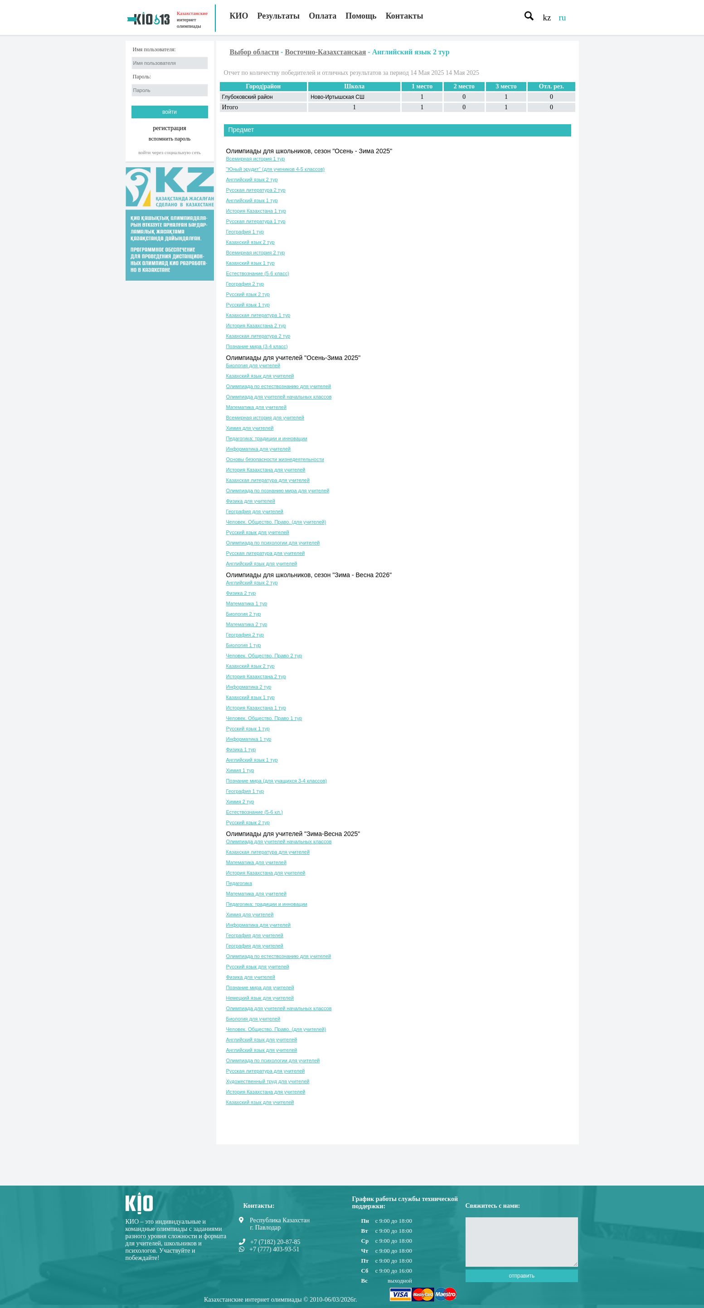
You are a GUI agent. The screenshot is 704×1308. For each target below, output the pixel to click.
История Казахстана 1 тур (256, 211)
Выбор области (254, 52)
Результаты (278, 15)
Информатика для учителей (258, 449)
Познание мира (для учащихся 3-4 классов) (276, 780)
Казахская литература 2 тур (258, 336)
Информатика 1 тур (249, 739)
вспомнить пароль (169, 138)
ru (562, 17)
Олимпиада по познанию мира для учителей (278, 490)
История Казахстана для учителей (266, 469)
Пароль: (142, 77)
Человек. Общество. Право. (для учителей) (276, 522)
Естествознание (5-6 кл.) (254, 812)
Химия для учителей (250, 428)
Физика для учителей (251, 501)
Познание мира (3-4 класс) (257, 346)
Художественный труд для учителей (268, 1081)
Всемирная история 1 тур (255, 158)
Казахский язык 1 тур (250, 263)
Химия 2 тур (240, 801)
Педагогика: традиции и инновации (266, 438)
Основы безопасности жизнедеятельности (275, 459)
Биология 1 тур (243, 645)
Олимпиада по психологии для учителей (273, 542)
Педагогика (239, 883)
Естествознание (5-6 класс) (257, 273)
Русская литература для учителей (265, 553)
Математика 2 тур (246, 624)
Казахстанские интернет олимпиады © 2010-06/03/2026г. (280, 1299)
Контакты (404, 15)
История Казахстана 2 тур (256, 325)
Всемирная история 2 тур (255, 252)
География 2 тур (245, 284)
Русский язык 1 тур (248, 304)
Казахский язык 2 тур (250, 242)
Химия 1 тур (240, 770)
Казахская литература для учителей (268, 480)
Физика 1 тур (241, 749)
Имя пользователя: (154, 50)
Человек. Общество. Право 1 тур (264, 718)
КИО (239, 15)
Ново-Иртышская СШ (337, 97)
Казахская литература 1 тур (258, 315)
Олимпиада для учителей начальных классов (279, 396)
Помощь (360, 15)
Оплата (322, 15)
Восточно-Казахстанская (325, 52)
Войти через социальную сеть (169, 152)
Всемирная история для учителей (265, 417)
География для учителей (254, 511)
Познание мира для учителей (260, 987)
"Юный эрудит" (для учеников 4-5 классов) (275, 169)
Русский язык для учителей (257, 532)
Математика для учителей (256, 407)
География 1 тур (245, 231)
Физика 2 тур (241, 593)
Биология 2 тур (243, 614)
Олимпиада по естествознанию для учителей (278, 386)
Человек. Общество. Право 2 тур (264, 655)
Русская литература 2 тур (256, 190)
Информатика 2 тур (249, 687)
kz (547, 17)
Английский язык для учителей (261, 563)
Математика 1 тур (246, 603)
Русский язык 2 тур (248, 294)
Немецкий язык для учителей (260, 998)
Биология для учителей (253, 365)
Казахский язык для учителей (260, 376)
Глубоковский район (247, 97)
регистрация (169, 128)
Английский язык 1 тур (252, 200)
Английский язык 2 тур (252, 179)
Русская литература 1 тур (256, 221)
